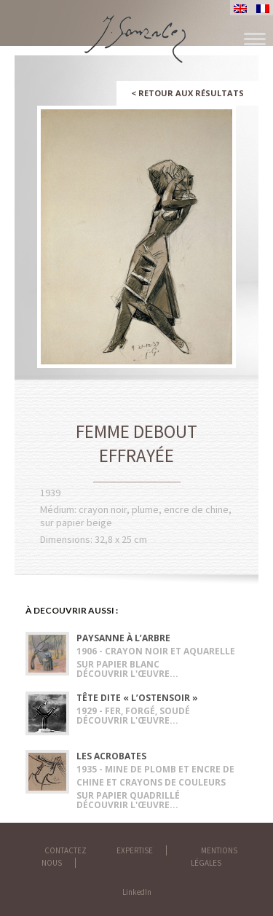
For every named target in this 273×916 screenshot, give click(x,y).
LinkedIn (136, 892)
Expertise (134, 850)
